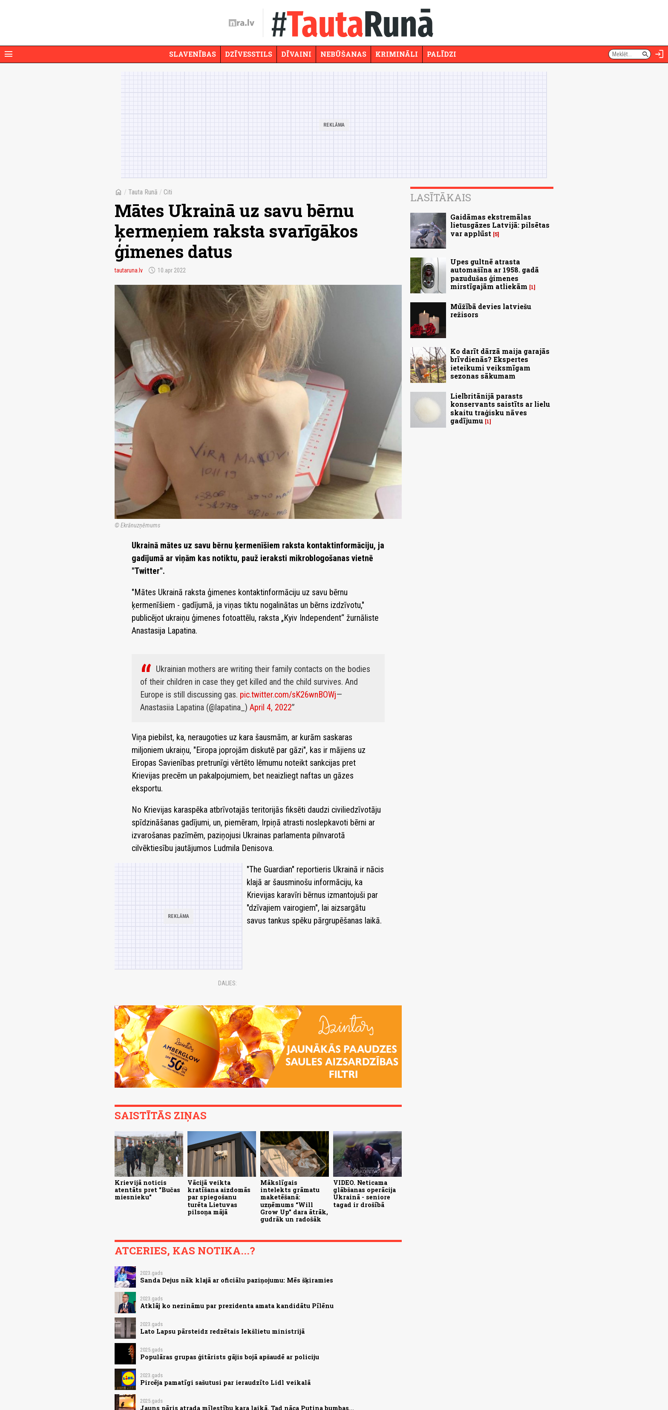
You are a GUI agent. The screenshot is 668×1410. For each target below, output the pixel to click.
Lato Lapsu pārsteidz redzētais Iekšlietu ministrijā (222, 1331)
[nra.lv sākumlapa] (241, 23)
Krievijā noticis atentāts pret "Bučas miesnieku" (147, 1190)
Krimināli (396, 53)
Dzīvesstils (248, 53)
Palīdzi (441, 53)
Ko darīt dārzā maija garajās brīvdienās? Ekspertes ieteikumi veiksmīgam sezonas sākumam (500, 363)
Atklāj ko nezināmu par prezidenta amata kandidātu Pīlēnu (237, 1306)
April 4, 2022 (271, 707)
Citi (168, 192)
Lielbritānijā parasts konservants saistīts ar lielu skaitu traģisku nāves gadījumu (500, 408)
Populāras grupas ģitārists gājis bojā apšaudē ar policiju (229, 1357)
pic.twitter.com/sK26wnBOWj (288, 694)
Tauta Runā (143, 192)
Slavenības (192, 53)
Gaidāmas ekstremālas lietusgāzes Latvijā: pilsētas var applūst (500, 224)
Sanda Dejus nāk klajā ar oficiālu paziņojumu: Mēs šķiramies (236, 1280)
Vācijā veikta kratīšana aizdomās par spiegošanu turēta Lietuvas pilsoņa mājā (218, 1197)
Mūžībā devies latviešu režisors (490, 310)
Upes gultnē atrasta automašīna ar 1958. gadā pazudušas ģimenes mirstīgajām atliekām (494, 274)
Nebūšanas (343, 53)
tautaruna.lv (129, 270)
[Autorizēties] (659, 54)
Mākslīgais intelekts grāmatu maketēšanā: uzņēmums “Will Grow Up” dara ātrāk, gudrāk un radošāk (294, 1200)
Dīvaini (296, 53)
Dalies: (227, 983)
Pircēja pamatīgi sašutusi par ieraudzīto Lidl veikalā (225, 1382)
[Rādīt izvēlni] (8, 54)
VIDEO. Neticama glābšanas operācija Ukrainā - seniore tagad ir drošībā (364, 1193)
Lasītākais (440, 197)
